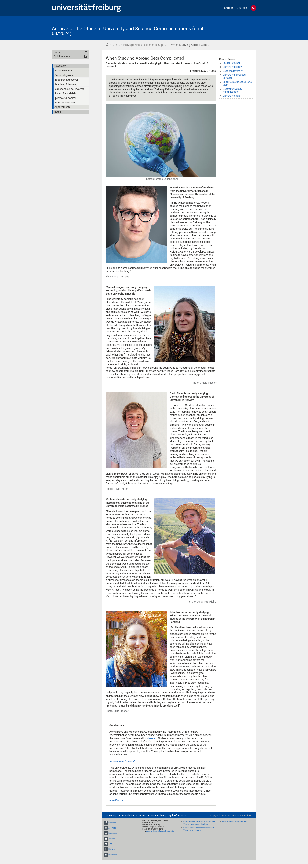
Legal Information (177, 815)
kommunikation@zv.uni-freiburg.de (160, 831)
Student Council (231, 63)
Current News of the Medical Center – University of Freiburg (198, 829)
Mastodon (112, 855)
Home (107, 44)
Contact (140, 815)
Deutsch (242, 8)
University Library (232, 66)
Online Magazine (129, 45)
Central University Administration (232, 90)
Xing (110, 844)
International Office (120, 761)
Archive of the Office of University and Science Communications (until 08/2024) (127, 31)
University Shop (231, 95)
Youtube (111, 838)
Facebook (112, 823)
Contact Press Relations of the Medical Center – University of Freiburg (199, 823)
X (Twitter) (112, 828)
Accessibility (126, 815)
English (229, 8)
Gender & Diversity (233, 71)
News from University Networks (235, 822)
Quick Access (62, 56)
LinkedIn (111, 849)
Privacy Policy (156, 815)
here (150, 738)
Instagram (112, 833)
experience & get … (155, 45)
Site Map (111, 815)
